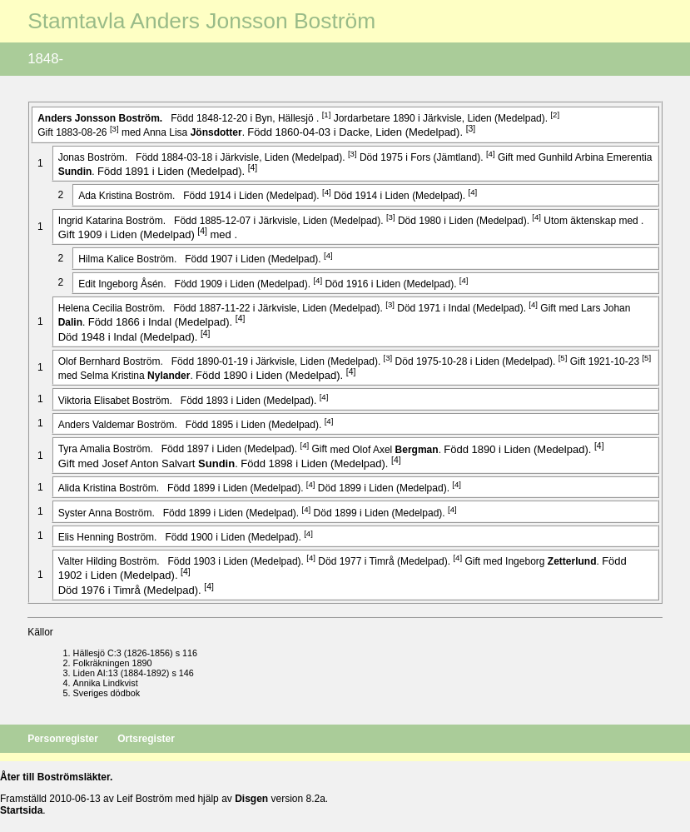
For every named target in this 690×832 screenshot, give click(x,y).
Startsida (21, 810)
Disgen (251, 799)
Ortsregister (146, 739)
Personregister (64, 739)
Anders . (101, 118)
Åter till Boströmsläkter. (56, 777)
